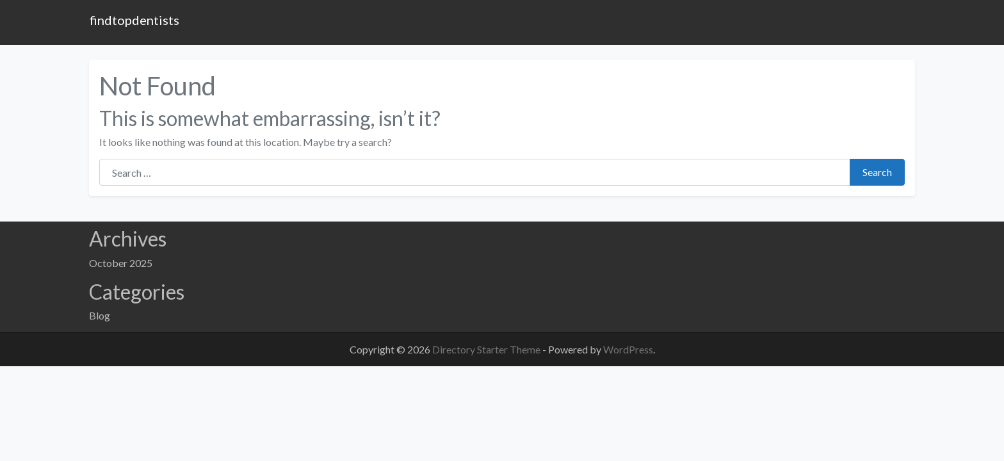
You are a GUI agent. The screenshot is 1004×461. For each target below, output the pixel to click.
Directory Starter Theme (487, 349)
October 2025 (120, 263)
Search (877, 172)
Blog (99, 315)
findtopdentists (134, 20)
